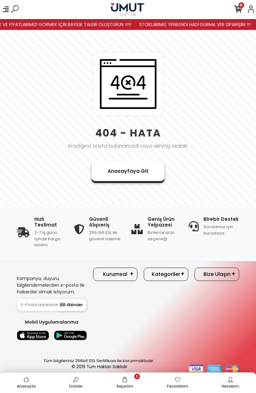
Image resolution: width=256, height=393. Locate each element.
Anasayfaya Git (128, 171)
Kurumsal (115, 274)
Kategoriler (166, 274)
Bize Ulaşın (217, 274)
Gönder (71, 305)
